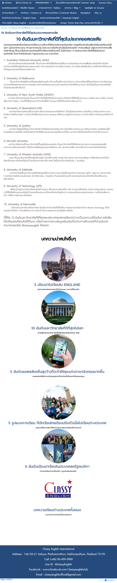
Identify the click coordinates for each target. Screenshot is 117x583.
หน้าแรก (4, 28)
